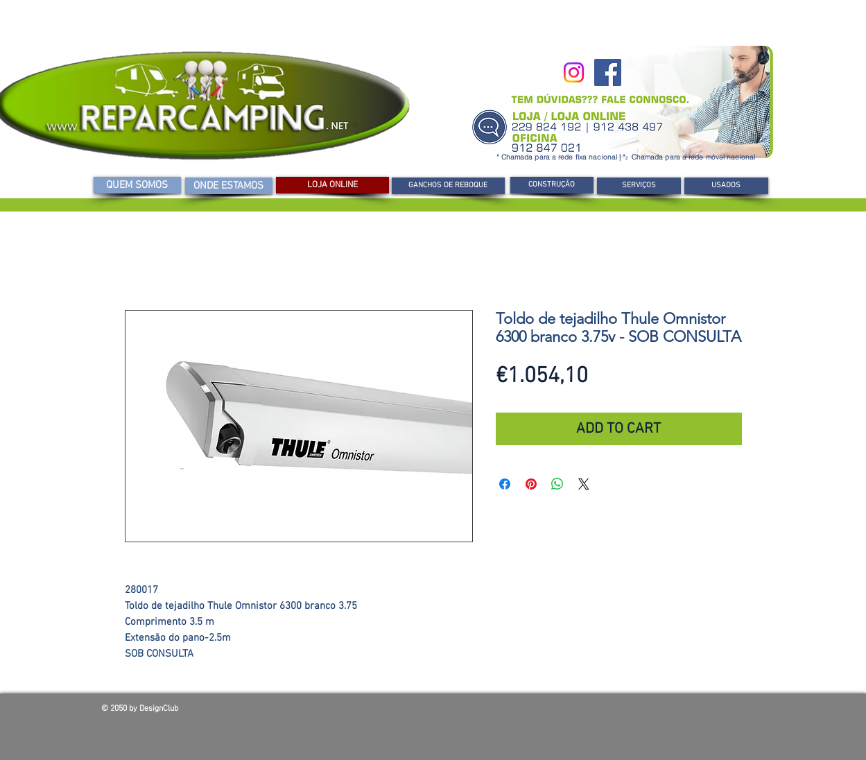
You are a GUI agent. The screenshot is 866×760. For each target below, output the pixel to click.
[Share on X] (583, 484)
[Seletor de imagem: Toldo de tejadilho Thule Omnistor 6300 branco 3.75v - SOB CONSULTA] (270, 557)
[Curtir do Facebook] (665, 712)
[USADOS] (726, 186)
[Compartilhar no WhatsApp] (557, 484)
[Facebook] (607, 72)
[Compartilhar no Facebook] (504, 484)
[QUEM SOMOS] (137, 185)
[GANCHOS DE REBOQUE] (448, 186)
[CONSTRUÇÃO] (552, 185)
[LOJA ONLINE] (332, 185)
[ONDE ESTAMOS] (228, 186)
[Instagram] (573, 72)
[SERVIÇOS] (639, 186)
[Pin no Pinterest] (531, 484)
